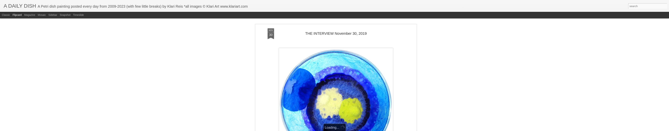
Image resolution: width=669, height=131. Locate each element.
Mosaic (42, 14)
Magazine (29, 14)
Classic (6, 14)
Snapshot (65, 14)
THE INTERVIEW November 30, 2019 (336, 28)
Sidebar (52, 14)
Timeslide (78, 14)
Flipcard (17, 14)
